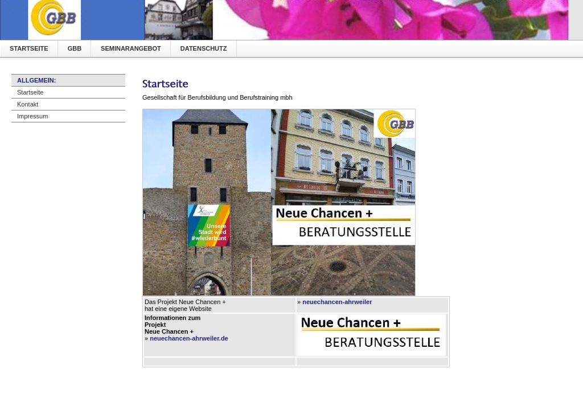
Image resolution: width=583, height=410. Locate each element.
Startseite (29, 48)
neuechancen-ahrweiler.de (189, 338)
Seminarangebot (131, 48)
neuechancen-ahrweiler (337, 301)
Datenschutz (203, 48)
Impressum (32, 116)
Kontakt (27, 104)
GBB (74, 48)
